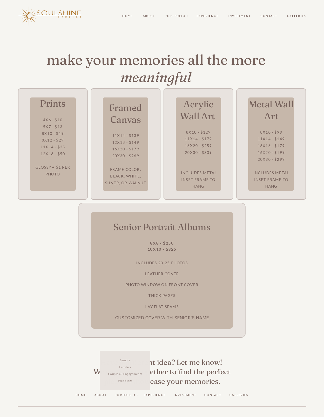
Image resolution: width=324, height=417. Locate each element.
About (149, 15)
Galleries (296, 15)
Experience (207, 15)
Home (127, 15)
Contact (268, 15)
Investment (239, 15)
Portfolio (125, 394)
